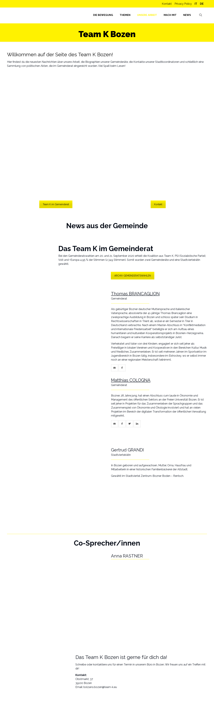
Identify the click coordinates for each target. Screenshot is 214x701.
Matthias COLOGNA (130, 380)
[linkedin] (137, 423)
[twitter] (129, 423)
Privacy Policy (183, 3)
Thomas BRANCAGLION (135, 293)
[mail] (114, 367)
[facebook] (122, 367)
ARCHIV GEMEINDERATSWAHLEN (132, 275)
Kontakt (167, 3)
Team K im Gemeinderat (56, 204)
